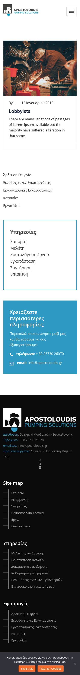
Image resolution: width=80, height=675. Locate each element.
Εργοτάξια (11, 205)
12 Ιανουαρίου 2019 (37, 102)
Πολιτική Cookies (50, 668)
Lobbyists (19, 111)
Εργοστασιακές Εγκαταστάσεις (27, 190)
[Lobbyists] (40, 68)
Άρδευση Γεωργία (17, 174)
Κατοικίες (10, 198)
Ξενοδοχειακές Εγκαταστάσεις (27, 182)
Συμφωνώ (27, 668)
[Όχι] (75, 664)
